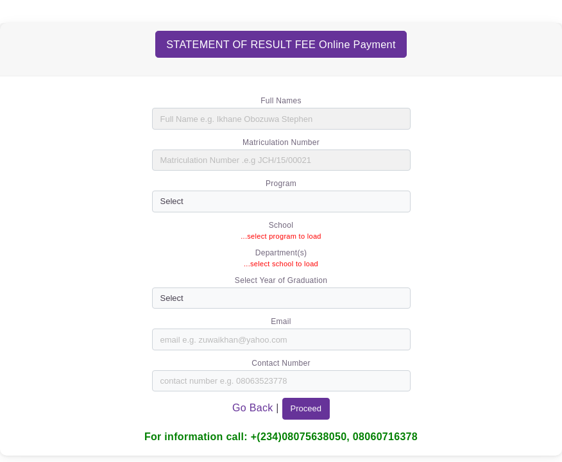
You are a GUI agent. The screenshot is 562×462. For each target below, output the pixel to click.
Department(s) (281, 252)
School (281, 225)
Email (281, 321)
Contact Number (281, 363)
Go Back (254, 407)
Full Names (281, 100)
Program (281, 183)
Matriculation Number (281, 142)
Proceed (306, 408)
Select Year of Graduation (281, 280)
